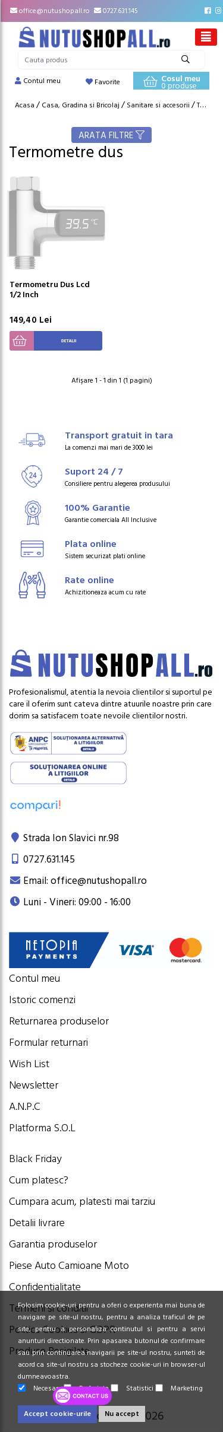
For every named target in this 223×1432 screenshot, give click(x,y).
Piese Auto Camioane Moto (69, 1265)
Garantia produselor (53, 1244)
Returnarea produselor (59, 1021)
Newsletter (33, 1085)
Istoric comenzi (42, 999)
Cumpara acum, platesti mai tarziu (82, 1201)
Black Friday (35, 1158)
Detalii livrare (37, 1222)
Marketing (179, 1388)
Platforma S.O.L (42, 1128)
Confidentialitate (45, 1287)
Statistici (132, 1388)
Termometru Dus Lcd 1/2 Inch (50, 290)
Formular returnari (48, 1042)
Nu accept (122, 1414)
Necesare (40, 1388)
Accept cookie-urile (57, 1414)
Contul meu (34, 978)
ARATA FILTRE (111, 135)
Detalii (43, 341)
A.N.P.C (24, 1106)
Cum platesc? (38, 1180)
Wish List (29, 1064)
